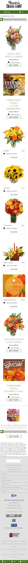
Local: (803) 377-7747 (14, 508)
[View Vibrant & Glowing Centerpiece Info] (14, 248)
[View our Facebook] (12, 496)
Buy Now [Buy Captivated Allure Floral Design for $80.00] (13, 350)
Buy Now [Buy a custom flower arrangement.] (14, 436)
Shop (7, 12)
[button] (14, 525)
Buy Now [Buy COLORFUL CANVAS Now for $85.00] (14, 232)
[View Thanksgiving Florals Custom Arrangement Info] (14, 84)
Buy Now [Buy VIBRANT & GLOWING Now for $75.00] (14, 269)
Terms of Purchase (18, 554)
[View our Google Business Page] (15, 496)
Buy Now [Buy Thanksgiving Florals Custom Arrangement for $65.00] (13, 117)
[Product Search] (14, 461)
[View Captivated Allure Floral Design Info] (14, 323)
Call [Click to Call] (4, 562)
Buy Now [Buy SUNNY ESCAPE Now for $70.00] (14, 195)
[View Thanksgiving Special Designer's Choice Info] (14, 370)
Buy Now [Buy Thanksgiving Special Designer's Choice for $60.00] (13, 400)
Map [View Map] (14, 562)
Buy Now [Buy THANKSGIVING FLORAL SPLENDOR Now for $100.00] (14, 306)
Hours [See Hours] (23, 562)
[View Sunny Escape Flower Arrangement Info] (14, 173)
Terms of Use (14, 557)
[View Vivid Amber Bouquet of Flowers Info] (14, 136)
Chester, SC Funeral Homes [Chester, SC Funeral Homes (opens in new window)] (10, 541)
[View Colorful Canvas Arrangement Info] (14, 211)
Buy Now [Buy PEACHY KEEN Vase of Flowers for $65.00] (13, 65)
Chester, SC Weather (7, 549)
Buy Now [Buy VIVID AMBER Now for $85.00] (14, 157)
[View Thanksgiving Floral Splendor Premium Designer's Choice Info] (14, 285)
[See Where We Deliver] (14, 469)
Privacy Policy (7, 554)
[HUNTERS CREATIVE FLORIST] (14, 8)
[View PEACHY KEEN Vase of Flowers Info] (14, 38)
